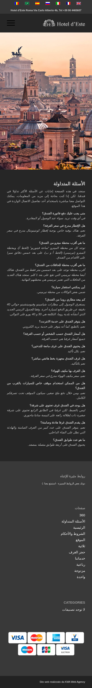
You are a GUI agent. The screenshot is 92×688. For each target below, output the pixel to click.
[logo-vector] (53, 23)
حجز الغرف (77, 552)
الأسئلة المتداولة (73, 521)
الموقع (80, 540)
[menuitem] (12, 23)
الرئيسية (79, 527)
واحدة (81, 577)
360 (82, 515)
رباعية (80, 564)
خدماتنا (80, 558)
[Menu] (12, 23)
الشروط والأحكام (73, 534)
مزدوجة (79, 571)
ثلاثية (81, 546)
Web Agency (78, 681)
